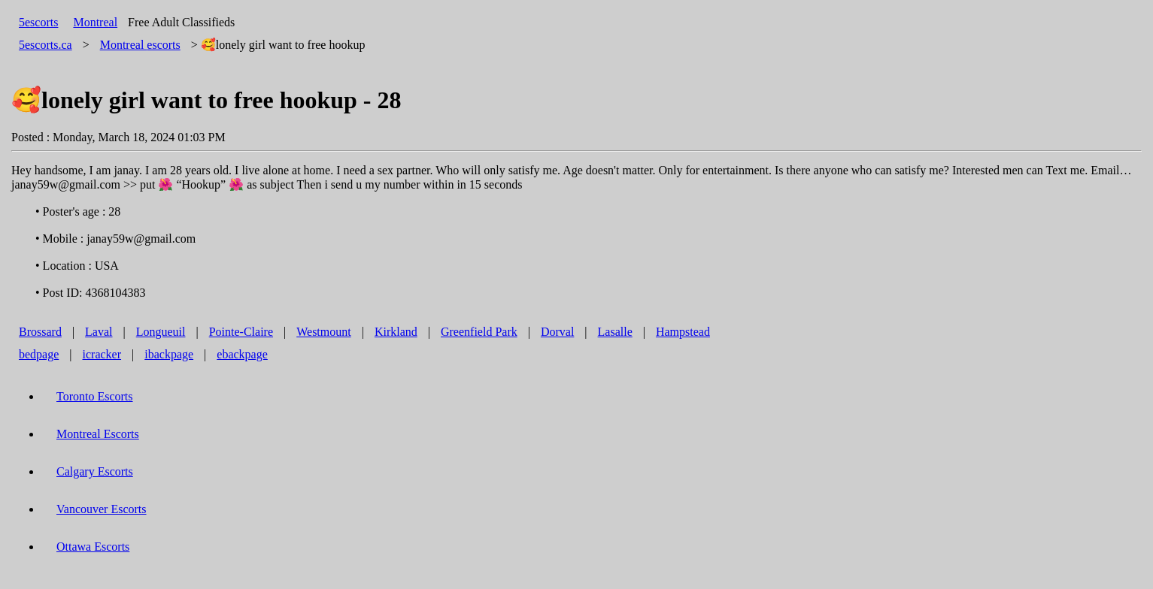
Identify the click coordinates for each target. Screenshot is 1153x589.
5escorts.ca (45, 44)
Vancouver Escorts (101, 509)
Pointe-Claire (241, 331)
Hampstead (683, 331)
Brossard (40, 331)
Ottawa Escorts (92, 546)
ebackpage (242, 354)
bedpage (39, 354)
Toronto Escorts (94, 396)
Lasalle (615, 331)
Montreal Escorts (97, 433)
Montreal (95, 22)
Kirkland (396, 331)
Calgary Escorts (94, 471)
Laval (98, 331)
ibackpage (168, 354)
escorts (140, 44)
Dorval (557, 331)
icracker (102, 354)
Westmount (323, 331)
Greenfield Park (479, 331)
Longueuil (161, 331)
